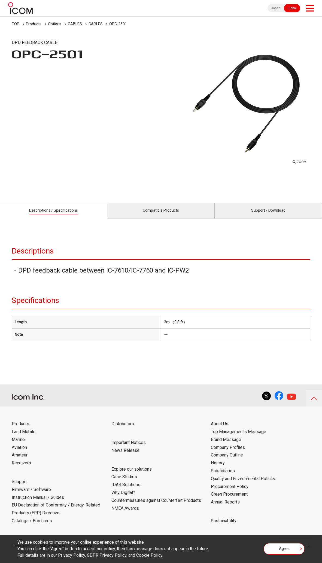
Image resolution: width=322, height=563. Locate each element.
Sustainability (223, 527)
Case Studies (124, 483)
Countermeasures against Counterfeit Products (156, 506)
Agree (284, 550)
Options (54, 24)
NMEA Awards (125, 514)
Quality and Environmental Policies (244, 484)
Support (19, 487)
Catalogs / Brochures (32, 527)
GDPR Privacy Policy (106, 555)
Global (292, 8)
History (218, 469)
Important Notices (128, 448)
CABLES (75, 24)
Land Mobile (23, 437)
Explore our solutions (131, 475)
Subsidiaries (223, 477)
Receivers (21, 469)
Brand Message (226, 445)
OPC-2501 (118, 24)
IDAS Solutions (125, 490)
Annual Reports (225, 508)
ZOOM (300, 160)
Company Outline (227, 461)
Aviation (19, 453)
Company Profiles (228, 453)
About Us (219, 430)
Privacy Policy (71, 555)
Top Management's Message (238, 437)
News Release (125, 456)
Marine (18, 445)
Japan (275, 8)
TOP (15, 24)
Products (33, 24)
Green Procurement (229, 500)
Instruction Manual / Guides (38, 503)
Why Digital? (123, 498)
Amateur (20, 461)
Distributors (122, 430)
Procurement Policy (229, 492)
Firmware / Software (31, 495)
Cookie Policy (149, 555)
